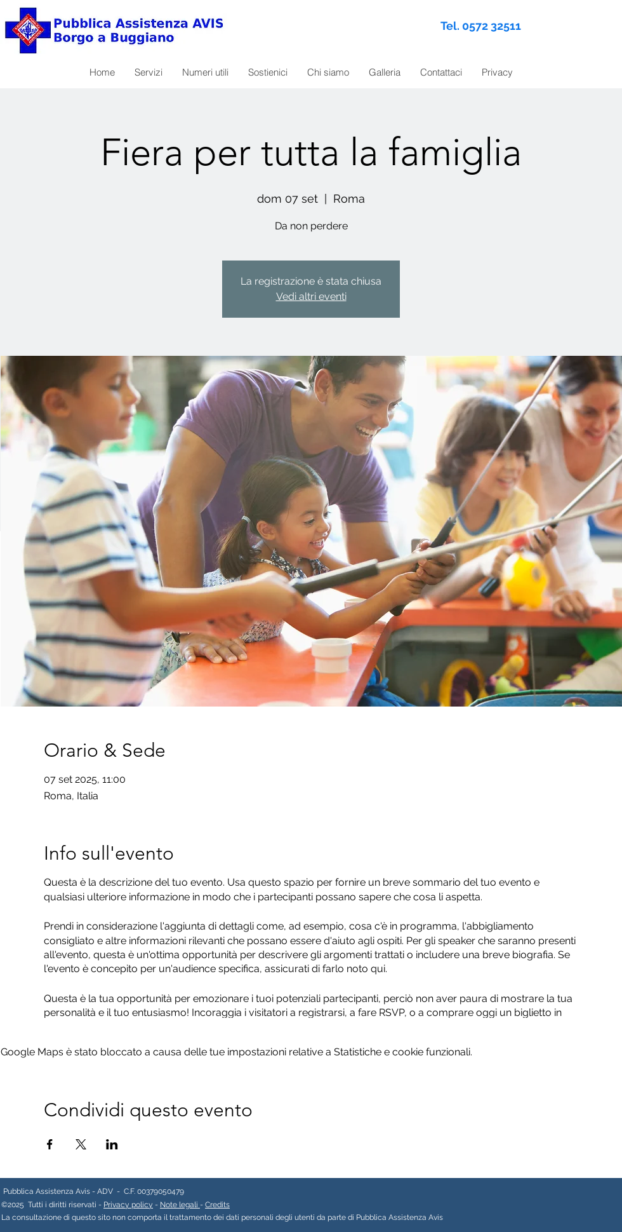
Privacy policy (128, 1204)
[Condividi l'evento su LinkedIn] (112, 1144)
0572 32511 (491, 25)
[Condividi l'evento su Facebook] (50, 1144)
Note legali (180, 1204)
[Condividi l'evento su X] (81, 1144)
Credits (217, 1204)
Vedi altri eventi (311, 296)
